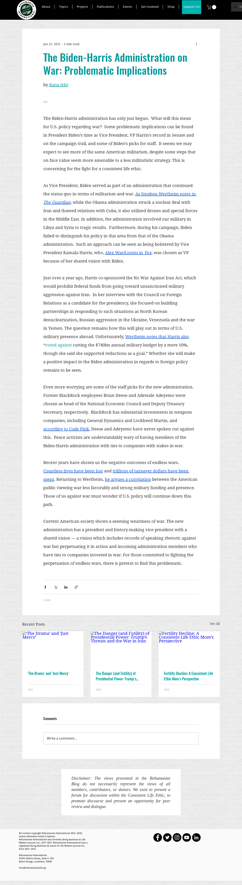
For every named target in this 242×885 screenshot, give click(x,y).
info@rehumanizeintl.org (32, 867)
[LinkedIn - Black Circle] (196, 837)
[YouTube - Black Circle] (186, 837)
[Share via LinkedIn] (66, 587)
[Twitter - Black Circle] (167, 837)
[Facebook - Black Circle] (157, 837)
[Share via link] (76, 587)
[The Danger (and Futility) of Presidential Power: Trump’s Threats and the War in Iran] (121, 648)
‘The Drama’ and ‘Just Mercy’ (48, 673)
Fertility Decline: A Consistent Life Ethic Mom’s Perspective (188, 676)
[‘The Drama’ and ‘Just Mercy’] (52, 648)
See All (215, 624)
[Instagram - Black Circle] (177, 837)
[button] (45, 7)
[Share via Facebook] (45, 587)
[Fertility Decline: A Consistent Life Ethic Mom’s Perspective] (189, 648)
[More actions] (196, 44)
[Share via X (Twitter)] (56, 587)
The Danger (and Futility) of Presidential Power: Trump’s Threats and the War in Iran (116, 676)
